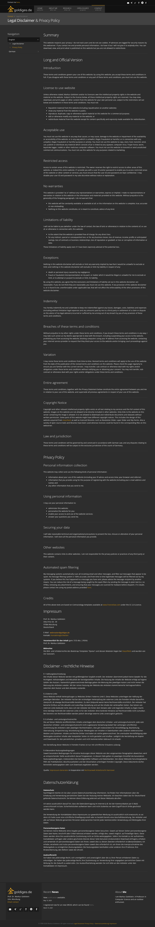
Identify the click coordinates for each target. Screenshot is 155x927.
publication (52, 897)
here (18, 2)
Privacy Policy (16, 47)
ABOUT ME (53, 9)
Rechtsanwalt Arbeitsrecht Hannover (99, 770)
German (12, 51)
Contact (10, 16)
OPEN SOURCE (83, 9)
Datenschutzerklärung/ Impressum (106, 923)
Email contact (13, 902)
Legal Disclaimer (17, 44)
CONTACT (98, 9)
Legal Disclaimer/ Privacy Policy (84, 923)
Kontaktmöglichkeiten (59, 635)
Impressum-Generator (59, 770)
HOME (40, 9)
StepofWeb (126, 651)
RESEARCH (67, 9)
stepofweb (67, 420)
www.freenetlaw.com (111, 605)
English (12, 39)
